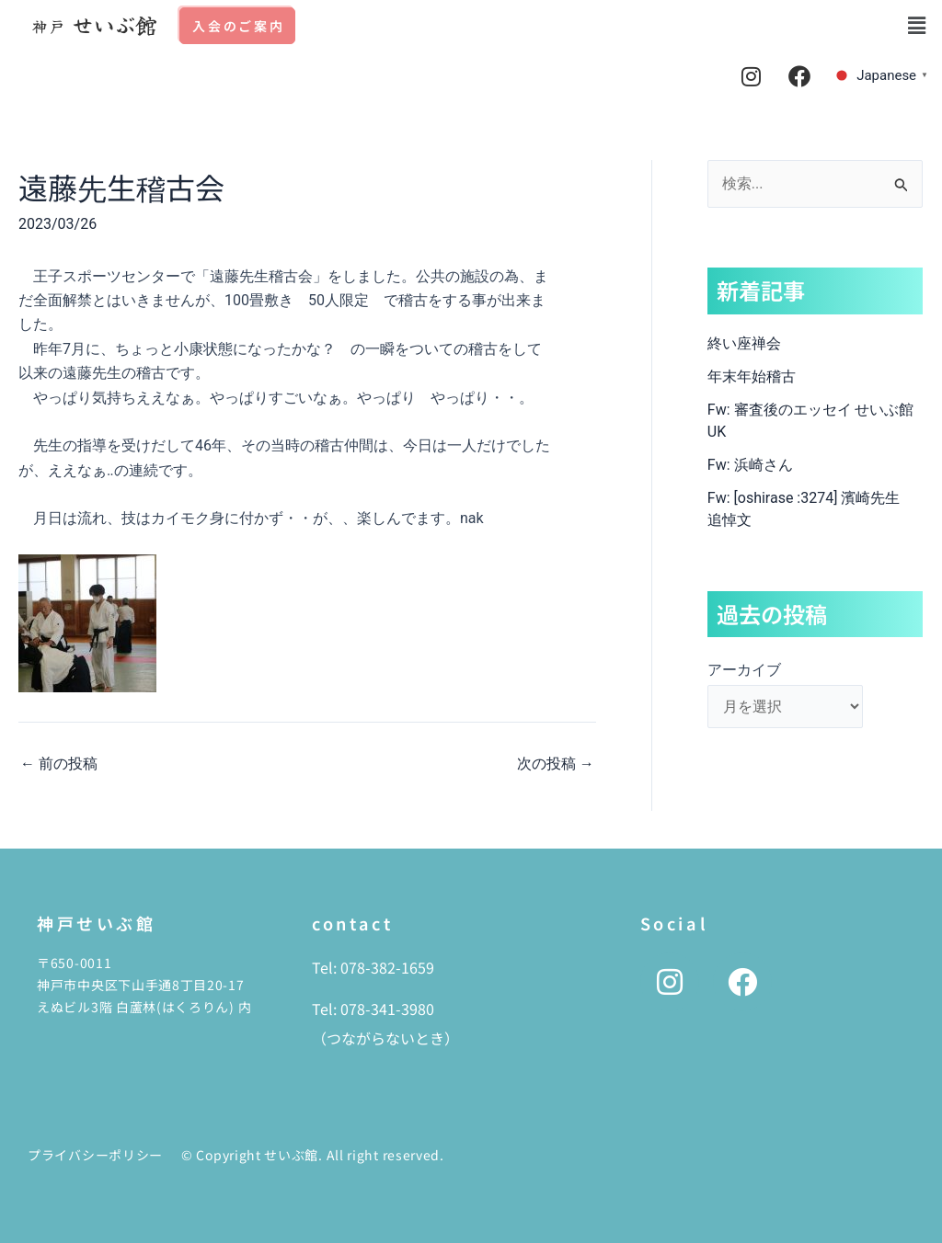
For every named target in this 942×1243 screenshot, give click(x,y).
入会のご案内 (238, 26)
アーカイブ (744, 670)
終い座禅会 (744, 343)
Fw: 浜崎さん (750, 464)
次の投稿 (555, 764)
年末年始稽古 (751, 376)
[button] (917, 25)
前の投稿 (59, 764)
